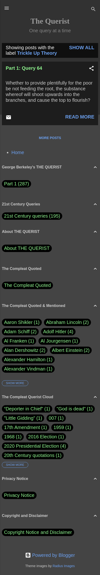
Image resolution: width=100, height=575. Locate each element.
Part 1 (16, 184)
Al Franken (19, 341)
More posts (50, 138)
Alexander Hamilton (28, 359)
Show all (81, 47)
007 (53, 418)
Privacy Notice (19, 495)
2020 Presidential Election (31, 446)
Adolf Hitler (58, 331)
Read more (79, 116)
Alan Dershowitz (24, 350)
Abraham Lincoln (67, 322)
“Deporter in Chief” (23, 408)
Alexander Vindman (28, 369)
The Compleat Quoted (27, 285)
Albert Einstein (71, 350)
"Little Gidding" (19, 418)
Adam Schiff (20, 331)
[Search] (93, 9)
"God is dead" (71, 408)
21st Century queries (26, 216)
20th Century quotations (29, 455)
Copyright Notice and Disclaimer (38, 532)
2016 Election (42, 436)
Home (17, 152)
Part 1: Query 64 (24, 68)
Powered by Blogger (50, 555)
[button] (91, 68)
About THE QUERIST (27, 248)
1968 (9, 436)
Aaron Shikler (22, 322)
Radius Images (63, 566)
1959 (58, 427)
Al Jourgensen (59, 341)
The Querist (49, 21)
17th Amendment (22, 427)
